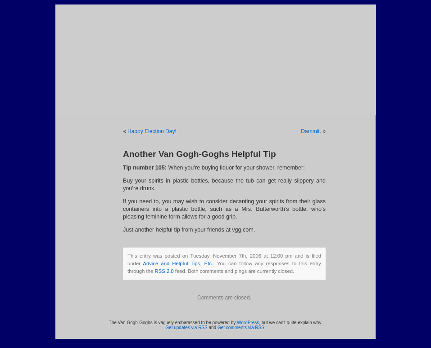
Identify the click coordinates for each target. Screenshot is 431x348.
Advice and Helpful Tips (171, 263)
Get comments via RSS (241, 327)
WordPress (248, 322)
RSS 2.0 (163, 271)
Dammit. (311, 131)
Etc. (208, 263)
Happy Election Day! (152, 131)
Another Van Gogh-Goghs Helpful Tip (199, 154)
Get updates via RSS (186, 327)
